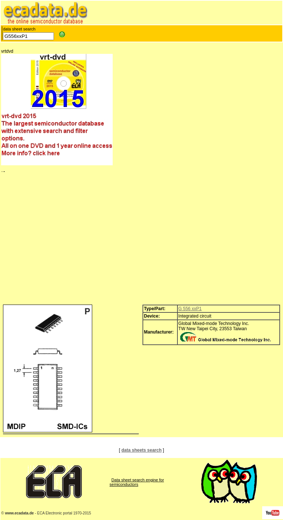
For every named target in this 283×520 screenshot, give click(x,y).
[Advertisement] (141, 240)
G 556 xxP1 (190, 308)
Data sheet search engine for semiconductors (137, 482)
